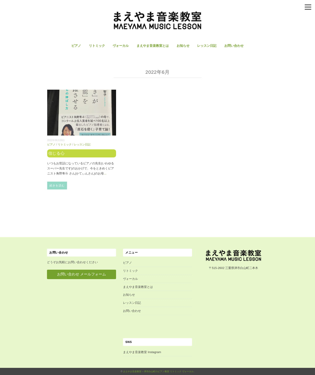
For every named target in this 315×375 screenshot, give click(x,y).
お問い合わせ (234, 45)
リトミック (97, 45)
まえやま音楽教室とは (153, 45)
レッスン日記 (206, 45)
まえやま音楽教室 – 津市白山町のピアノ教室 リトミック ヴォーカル (158, 371)
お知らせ (183, 45)
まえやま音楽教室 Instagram (142, 352)
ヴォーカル (121, 45)
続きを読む (57, 185)
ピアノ (76, 45)
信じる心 (56, 153)
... (105, 173)
